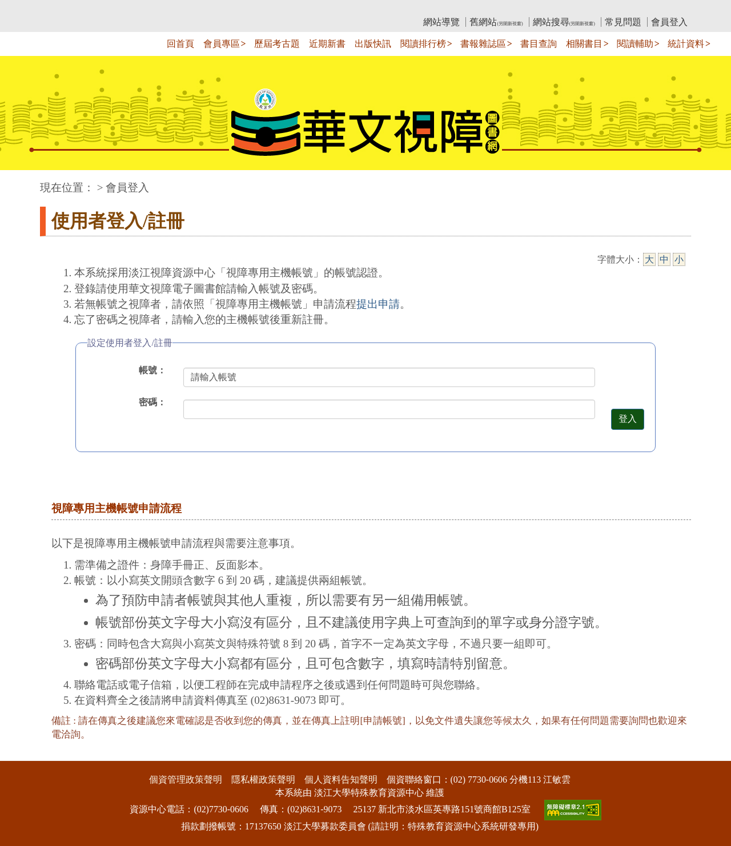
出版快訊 (373, 44)
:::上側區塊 (62, 9)
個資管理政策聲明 (185, 779)
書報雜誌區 (483, 44)
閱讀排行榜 (423, 44)
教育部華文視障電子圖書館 (141, 9)
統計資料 (686, 44)
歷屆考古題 (277, 44)
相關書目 (584, 44)
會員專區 (221, 44)
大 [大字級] (649, 259)
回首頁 (180, 44)
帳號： (152, 370)
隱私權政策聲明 (263, 779)
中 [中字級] (664, 259)
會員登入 (669, 22)
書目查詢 (538, 44)
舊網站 (496, 22)
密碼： (152, 402)
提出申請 (378, 304)
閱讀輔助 (635, 44)
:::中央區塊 (22, 182)
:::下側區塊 (22, 754)
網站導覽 (441, 22)
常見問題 (623, 22)
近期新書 (327, 44)
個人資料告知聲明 (340, 779)
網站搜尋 (564, 22)
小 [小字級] (679, 259)
